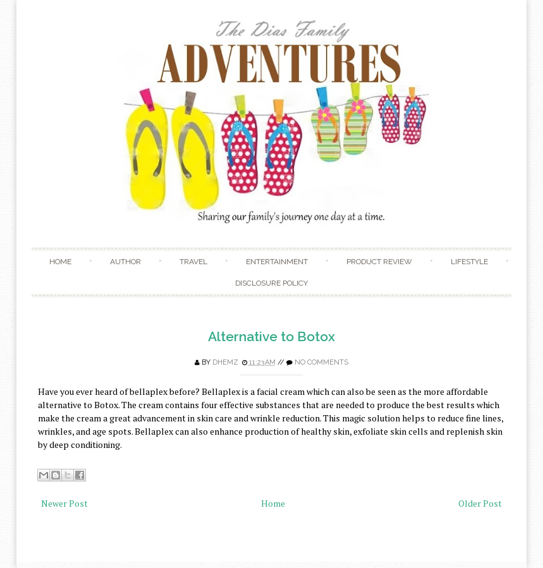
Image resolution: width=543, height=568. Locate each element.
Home (60, 261)
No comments (321, 362)
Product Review (379, 261)
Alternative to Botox (271, 336)
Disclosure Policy (271, 283)
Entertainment (277, 261)
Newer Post (64, 503)
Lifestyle (469, 261)
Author (125, 261)
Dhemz (225, 362)
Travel (193, 261)
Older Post (480, 503)
